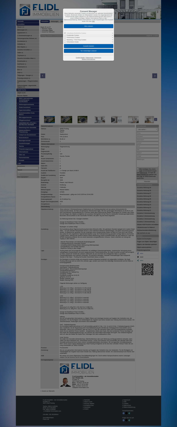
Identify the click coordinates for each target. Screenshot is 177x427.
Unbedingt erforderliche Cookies (76, 33)
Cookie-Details (80, 57)
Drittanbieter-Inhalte (73, 42)
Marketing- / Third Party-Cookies (76, 39)
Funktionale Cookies (73, 35)
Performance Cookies (73, 37)
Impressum (97, 57)
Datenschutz (89, 57)
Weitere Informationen (88, 59)
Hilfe (93, 21)
